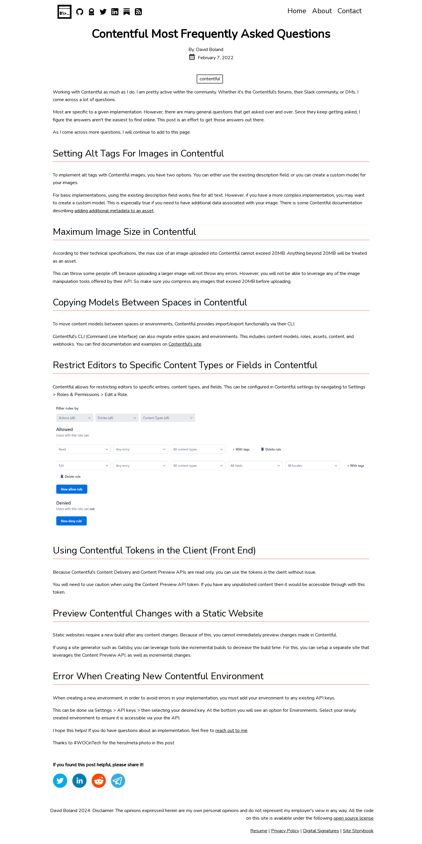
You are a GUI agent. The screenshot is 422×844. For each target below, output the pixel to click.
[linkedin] (79, 780)
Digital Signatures (321, 831)
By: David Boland (205, 49)
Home (296, 11)
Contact (350, 11)
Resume (258, 831)
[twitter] (60, 780)
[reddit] (98, 780)
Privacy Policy (285, 831)
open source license (353, 818)
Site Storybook (358, 831)
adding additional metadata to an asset (114, 211)
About (322, 11)
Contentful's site (185, 344)
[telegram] (118, 780)
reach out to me (231, 730)
